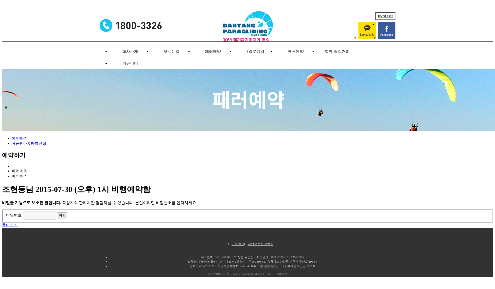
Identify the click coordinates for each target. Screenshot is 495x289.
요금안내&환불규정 (29, 143)
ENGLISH (385, 16)
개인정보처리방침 (260, 244)
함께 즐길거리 (337, 51)
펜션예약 (296, 51)
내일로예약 (254, 51)
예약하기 (20, 138)
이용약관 (237, 244)
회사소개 (130, 51)
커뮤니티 (130, 63)
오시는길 (171, 51)
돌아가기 (10, 225)
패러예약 (213, 51)
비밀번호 (14, 215)
